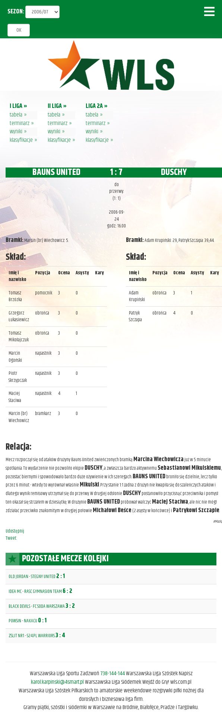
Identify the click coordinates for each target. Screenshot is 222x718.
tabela (16, 114)
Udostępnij (15, 531)
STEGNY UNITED (43, 576)
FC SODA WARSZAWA (49, 606)
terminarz (19, 123)
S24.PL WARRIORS (41, 635)
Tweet (11, 538)
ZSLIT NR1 (16, 635)
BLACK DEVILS (19, 606)
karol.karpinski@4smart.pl (57, 682)
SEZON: (15, 12)
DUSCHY (174, 172)
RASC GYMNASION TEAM (43, 591)
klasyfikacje (21, 140)
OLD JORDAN (18, 576)
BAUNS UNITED (56, 172)
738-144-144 (112, 673)
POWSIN (15, 621)
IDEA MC (15, 591)
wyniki (16, 131)
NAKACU (30, 621)
